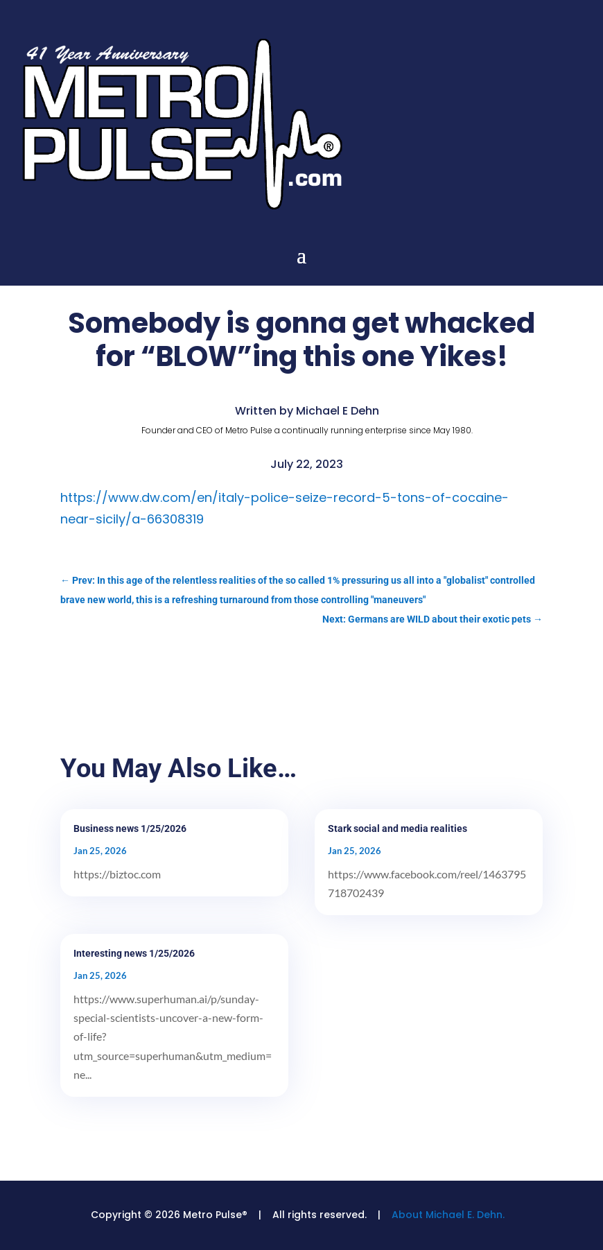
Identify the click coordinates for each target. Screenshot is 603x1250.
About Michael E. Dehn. (448, 1215)
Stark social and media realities (397, 828)
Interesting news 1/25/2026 (134, 953)
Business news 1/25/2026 (129, 828)
